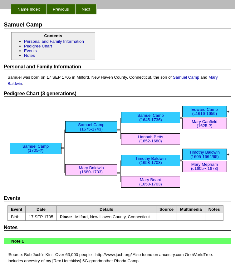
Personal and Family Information (54, 41)
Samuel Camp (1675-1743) (91, 126)
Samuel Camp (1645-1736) (150, 117)
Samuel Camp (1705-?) (35, 148)
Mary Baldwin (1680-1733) (91, 169)
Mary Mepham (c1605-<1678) (204, 166)
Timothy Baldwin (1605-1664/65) (204, 154)
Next (86, 9)
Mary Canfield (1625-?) (204, 123)
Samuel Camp (186, 77)
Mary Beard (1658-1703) (150, 181)
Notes (29, 55)
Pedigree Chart (38, 46)
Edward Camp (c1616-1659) (204, 111)
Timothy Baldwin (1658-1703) (150, 160)
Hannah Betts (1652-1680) (150, 139)
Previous (61, 9)
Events (30, 50)
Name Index (28, 9)
